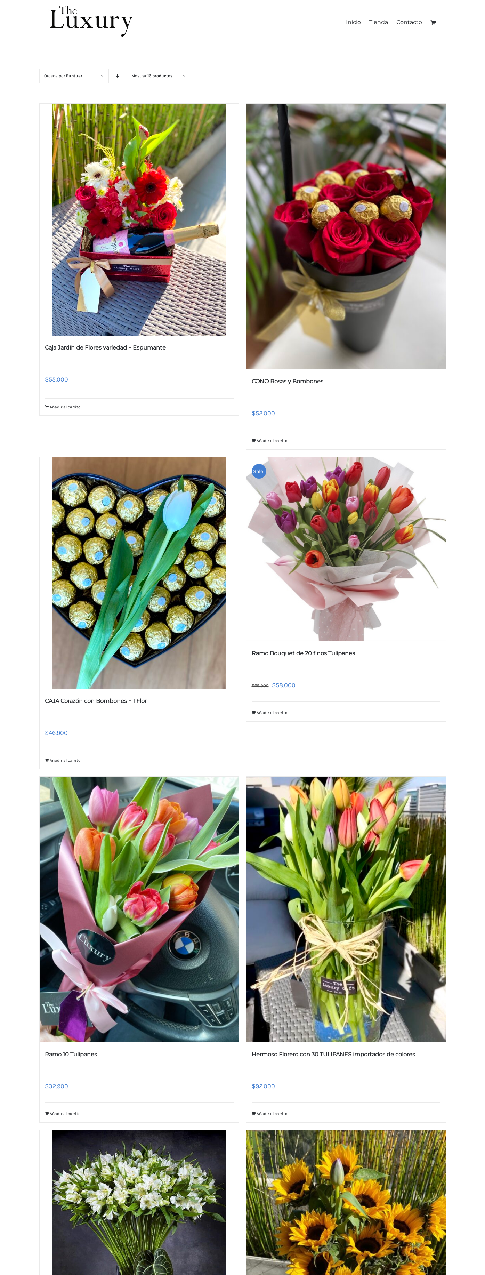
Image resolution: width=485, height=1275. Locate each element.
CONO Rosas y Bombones (287, 381)
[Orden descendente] (117, 76)
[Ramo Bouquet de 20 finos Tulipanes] (346, 549)
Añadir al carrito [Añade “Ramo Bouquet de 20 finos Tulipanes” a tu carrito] (272, 712)
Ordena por (63, 75)
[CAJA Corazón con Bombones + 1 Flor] (139, 573)
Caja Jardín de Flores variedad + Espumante (105, 347)
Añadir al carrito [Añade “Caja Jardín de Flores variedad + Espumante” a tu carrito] (65, 406)
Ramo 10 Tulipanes (71, 1054)
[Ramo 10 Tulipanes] (139, 909)
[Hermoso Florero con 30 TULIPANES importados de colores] (346, 909)
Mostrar (151, 75)
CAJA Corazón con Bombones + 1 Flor (96, 701)
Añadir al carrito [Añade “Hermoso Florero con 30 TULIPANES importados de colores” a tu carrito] (272, 1113)
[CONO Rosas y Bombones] (346, 236)
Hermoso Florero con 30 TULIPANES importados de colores (333, 1054)
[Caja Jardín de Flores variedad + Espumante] (139, 220)
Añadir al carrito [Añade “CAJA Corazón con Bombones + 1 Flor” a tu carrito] (65, 760)
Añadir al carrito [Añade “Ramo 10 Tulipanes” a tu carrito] (65, 1113)
